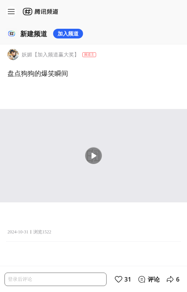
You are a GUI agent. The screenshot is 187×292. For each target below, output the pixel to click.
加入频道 (68, 33)
